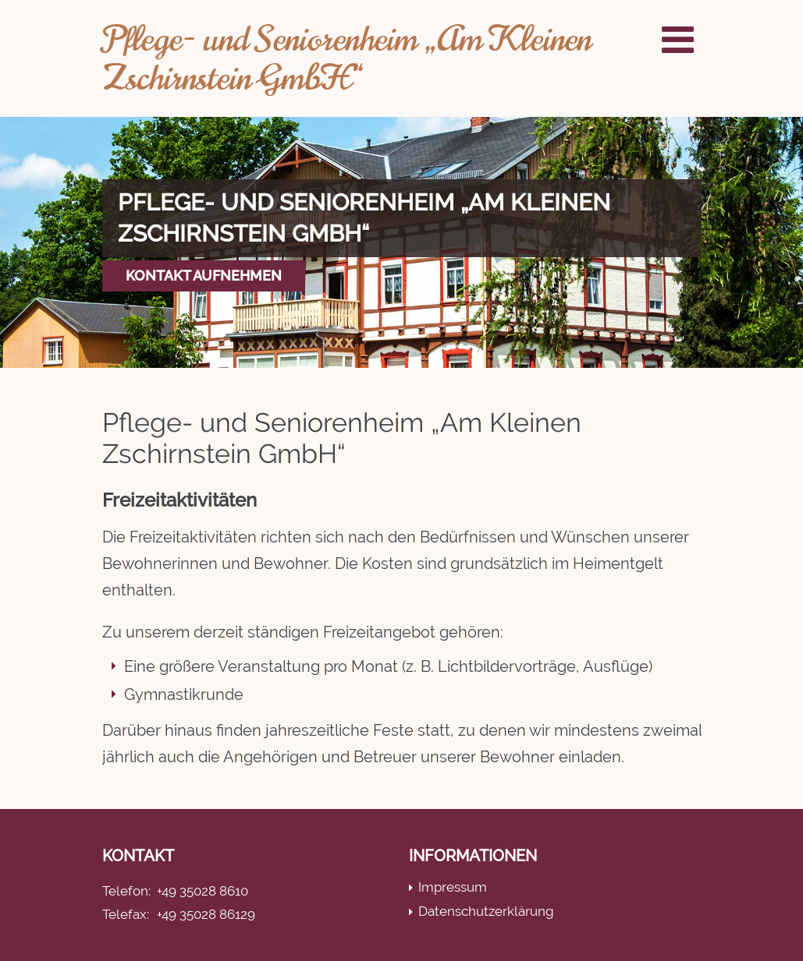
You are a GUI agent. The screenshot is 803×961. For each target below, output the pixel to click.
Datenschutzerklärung (486, 911)
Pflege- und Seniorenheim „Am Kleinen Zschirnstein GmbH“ (347, 58)
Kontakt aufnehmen (204, 275)
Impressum (452, 887)
